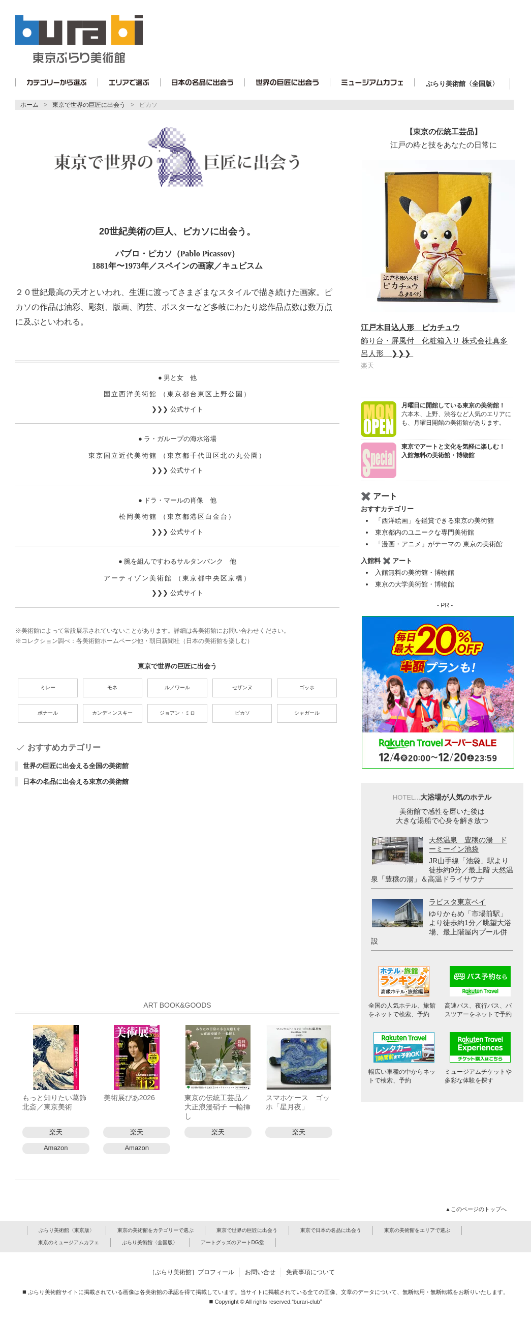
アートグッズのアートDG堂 (232, 1242)
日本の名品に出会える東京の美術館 (76, 781)
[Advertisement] (177, 897)
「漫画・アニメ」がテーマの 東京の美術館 (439, 544)
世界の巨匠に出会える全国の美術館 (76, 766)
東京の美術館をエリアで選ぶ (417, 1230)
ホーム (29, 104)
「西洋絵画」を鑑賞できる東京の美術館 (434, 520)
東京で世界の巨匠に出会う (89, 104)
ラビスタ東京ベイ (457, 902)
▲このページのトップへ (476, 1209)
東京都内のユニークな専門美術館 (424, 532)
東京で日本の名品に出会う (330, 1230)
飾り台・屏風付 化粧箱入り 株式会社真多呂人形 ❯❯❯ (434, 340)
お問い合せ (260, 1272)
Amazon (56, 1148)
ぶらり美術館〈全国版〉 (462, 83)
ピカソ (148, 104)
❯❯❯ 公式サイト (177, 409)
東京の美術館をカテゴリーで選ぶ (155, 1230)
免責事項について (310, 1272)
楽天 (56, 1132)
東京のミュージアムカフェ (68, 1242)
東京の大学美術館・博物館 (414, 584)
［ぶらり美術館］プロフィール (191, 1272)
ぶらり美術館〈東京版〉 (67, 1230)
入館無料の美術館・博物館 (414, 572)
